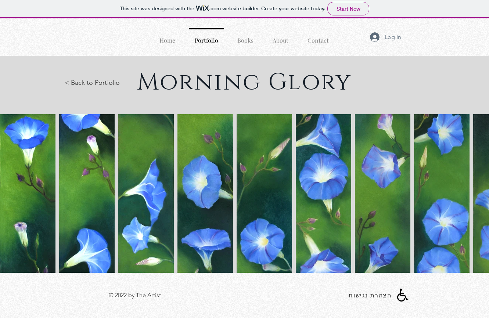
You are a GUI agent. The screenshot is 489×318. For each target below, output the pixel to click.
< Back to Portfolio (92, 83)
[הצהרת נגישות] (371, 295)
